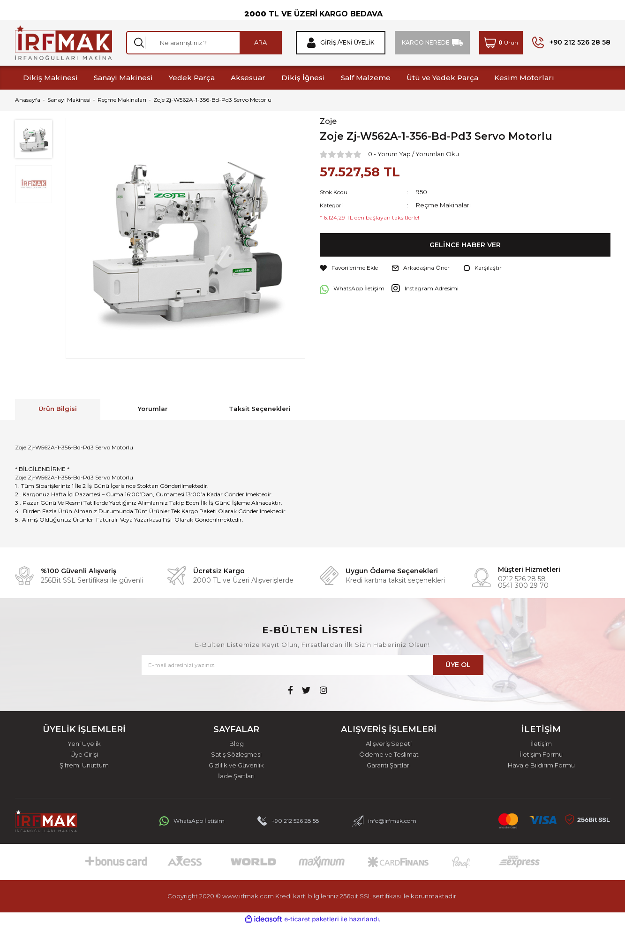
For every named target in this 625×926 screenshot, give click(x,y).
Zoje (328, 121)
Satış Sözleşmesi (236, 754)
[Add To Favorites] (349, 268)
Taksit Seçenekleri (260, 408)
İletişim (541, 744)
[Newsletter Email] (312, 665)
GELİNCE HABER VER (465, 245)
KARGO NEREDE (426, 42)
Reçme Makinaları (443, 205)
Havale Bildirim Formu (541, 765)
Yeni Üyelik (84, 744)
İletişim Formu (541, 754)
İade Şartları (236, 776)
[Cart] (501, 42)
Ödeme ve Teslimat (389, 754)
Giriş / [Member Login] (329, 43)
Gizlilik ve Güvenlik (236, 765)
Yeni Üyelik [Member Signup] (356, 43)
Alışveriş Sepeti (389, 744)
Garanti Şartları (389, 765)
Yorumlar (153, 408)
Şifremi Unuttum (84, 765)
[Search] (204, 42)
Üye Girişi (84, 754)
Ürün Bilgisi (57, 408)
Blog (236, 744)
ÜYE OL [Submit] (458, 664)
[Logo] (63, 42)
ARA (260, 42)
